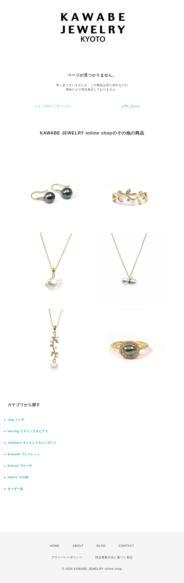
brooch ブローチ (20, 465)
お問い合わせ (130, 106)
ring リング (16, 419)
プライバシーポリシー (66, 557)
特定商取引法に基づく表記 (114, 557)
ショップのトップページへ (53, 106)
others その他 (18, 477)
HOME (55, 546)
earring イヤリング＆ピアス (28, 431)
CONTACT (126, 546)
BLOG (101, 546)
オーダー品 (15, 488)
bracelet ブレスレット (24, 454)
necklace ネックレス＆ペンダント (32, 442)
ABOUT (78, 546)
